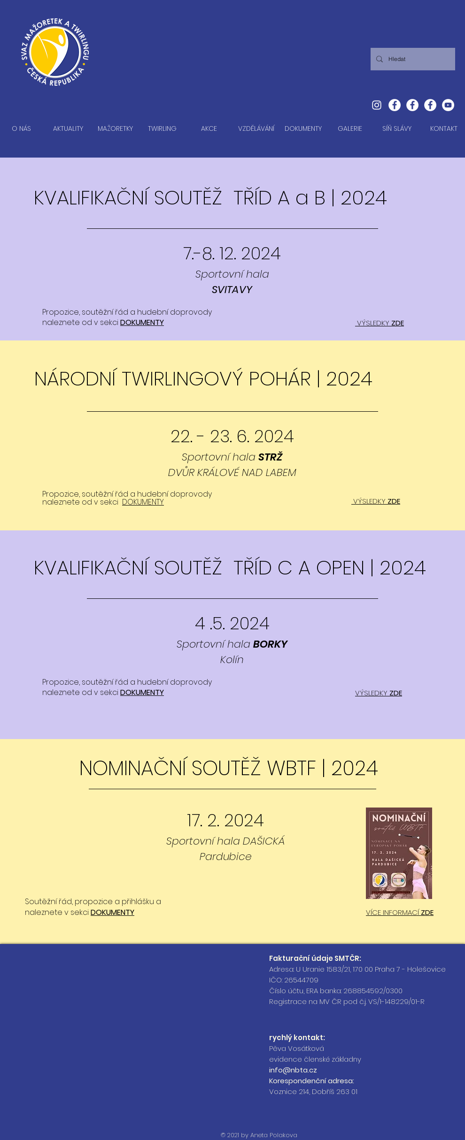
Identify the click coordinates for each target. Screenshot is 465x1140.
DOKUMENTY (142, 322)
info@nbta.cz (293, 1070)
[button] (115, 129)
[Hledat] (411, 59)
